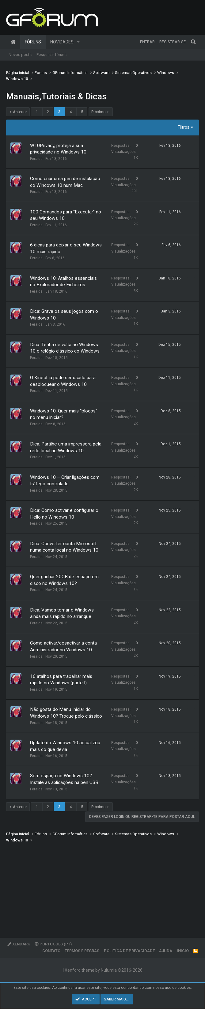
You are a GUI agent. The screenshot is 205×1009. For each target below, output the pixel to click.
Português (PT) (53, 944)
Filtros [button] (183, 127)
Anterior (20, 111)
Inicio (183, 950)
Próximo (98, 111)
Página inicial (13, 42)
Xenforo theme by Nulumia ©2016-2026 (103, 970)
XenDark (18, 944)
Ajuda (165, 950)
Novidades (62, 41)
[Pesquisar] (193, 42)
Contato (51, 950)
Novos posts (20, 54)
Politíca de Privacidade (129, 950)
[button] (78, 42)
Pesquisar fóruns (51, 54)
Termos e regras (82, 950)
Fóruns (33, 41)
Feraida (36, 159)
